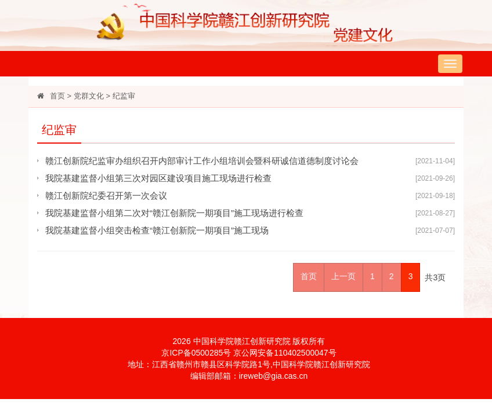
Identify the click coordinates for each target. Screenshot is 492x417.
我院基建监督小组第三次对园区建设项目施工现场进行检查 (158, 178)
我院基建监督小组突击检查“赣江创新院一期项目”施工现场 (157, 230)
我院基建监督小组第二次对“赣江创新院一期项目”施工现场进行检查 (174, 213)
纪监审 (124, 96)
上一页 (343, 276)
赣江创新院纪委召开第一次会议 (106, 195)
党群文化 (89, 96)
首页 (57, 96)
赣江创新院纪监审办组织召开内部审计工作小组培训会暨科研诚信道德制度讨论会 (202, 161)
